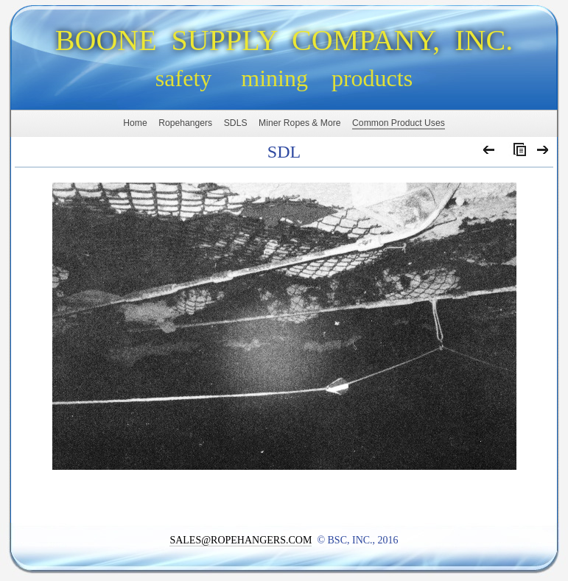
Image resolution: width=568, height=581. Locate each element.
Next (543, 153)
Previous (489, 153)
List (516, 153)
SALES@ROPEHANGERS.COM (240, 540)
